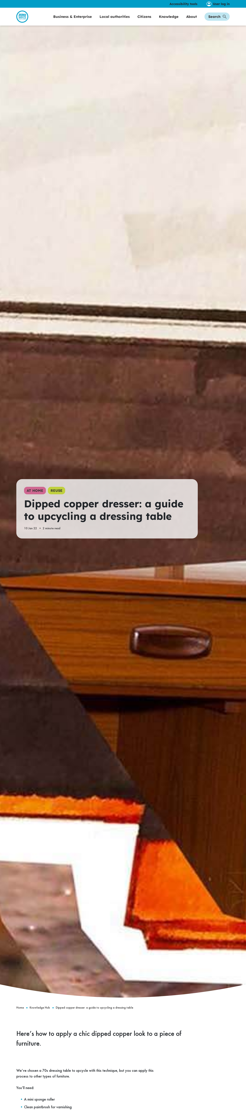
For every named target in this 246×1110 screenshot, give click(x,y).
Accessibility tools (183, 4)
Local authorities (115, 20)
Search (217, 20)
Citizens (144, 20)
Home (20, 1015)
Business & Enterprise (72, 20)
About (191, 20)
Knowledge (169, 20)
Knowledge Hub (40, 1015)
